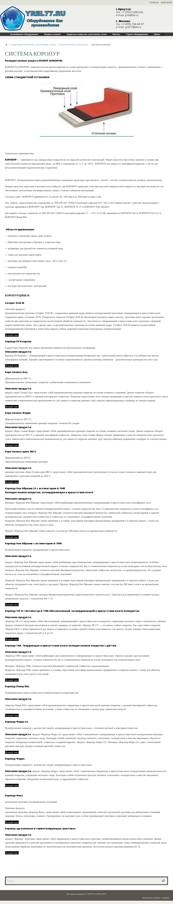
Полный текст (12, 335)
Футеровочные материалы (75, 44)
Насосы (116, 34)
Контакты (166, 2)
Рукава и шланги (52, 34)
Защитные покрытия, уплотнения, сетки (86, 34)
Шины (157, 34)
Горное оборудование (137, 34)
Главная (154, 2)
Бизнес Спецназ (162, 898)
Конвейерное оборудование (24, 34)
